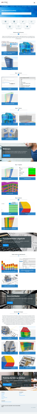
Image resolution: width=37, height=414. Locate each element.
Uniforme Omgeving (24, 6)
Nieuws (2, 395)
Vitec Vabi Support (4, 6)
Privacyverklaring (4, 397)
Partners (2, 394)
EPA (20, 6)
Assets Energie (12, 6)
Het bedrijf (3, 393)
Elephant (34, 407)
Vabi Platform (29, 6)
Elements (17, 6)
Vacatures (3, 396)
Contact (2, 398)
